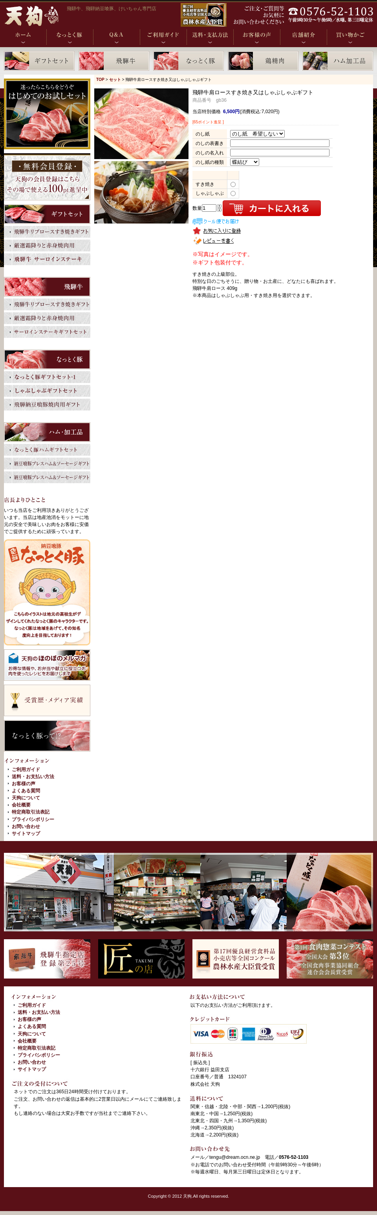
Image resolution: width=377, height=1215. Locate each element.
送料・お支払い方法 (33, 776)
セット (115, 79)
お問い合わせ (26, 826)
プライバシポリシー (33, 819)
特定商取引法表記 (30, 812)
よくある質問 (26, 791)
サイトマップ (26, 833)
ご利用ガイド (26, 769)
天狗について (26, 798)
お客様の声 (23, 783)
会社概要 (21, 805)
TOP (100, 79)
